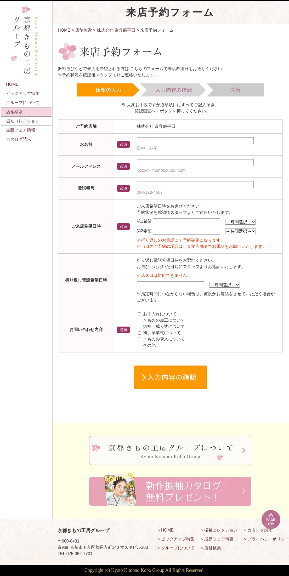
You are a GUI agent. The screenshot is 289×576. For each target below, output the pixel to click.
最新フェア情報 (20, 130)
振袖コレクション (22, 121)
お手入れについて (160, 314)
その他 (149, 345)
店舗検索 (14, 112)
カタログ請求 (18, 139)
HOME (12, 84)
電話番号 (86, 188)
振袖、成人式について (164, 326)
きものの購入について (164, 339)
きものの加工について (164, 320)
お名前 (86, 144)
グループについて (22, 102)
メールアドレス (86, 166)
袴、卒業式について (162, 332)
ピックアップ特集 (22, 93)
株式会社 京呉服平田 (116, 30)
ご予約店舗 (86, 126)
